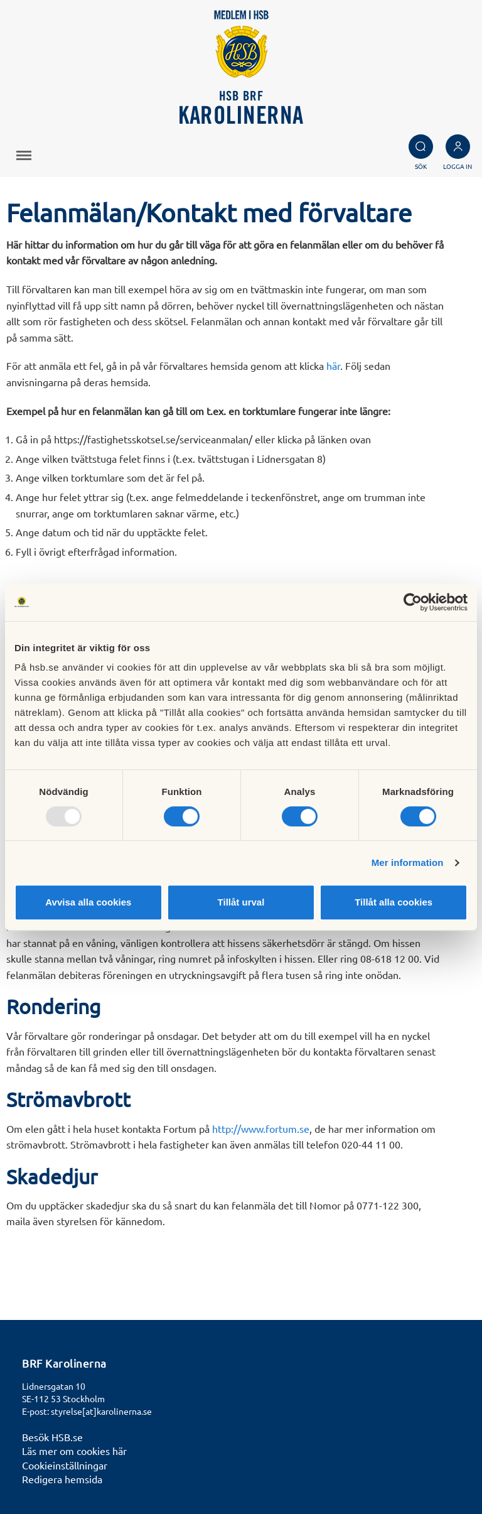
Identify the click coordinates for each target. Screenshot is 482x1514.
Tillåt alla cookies (393, 902)
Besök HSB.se (52, 1436)
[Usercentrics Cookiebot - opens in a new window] (413, 602)
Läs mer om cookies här (74, 1450)
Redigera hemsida (62, 1479)
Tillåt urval (241, 902)
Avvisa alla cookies (88, 902)
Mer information (408, 862)
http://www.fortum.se (260, 1128)
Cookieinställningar (64, 1465)
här (333, 365)
